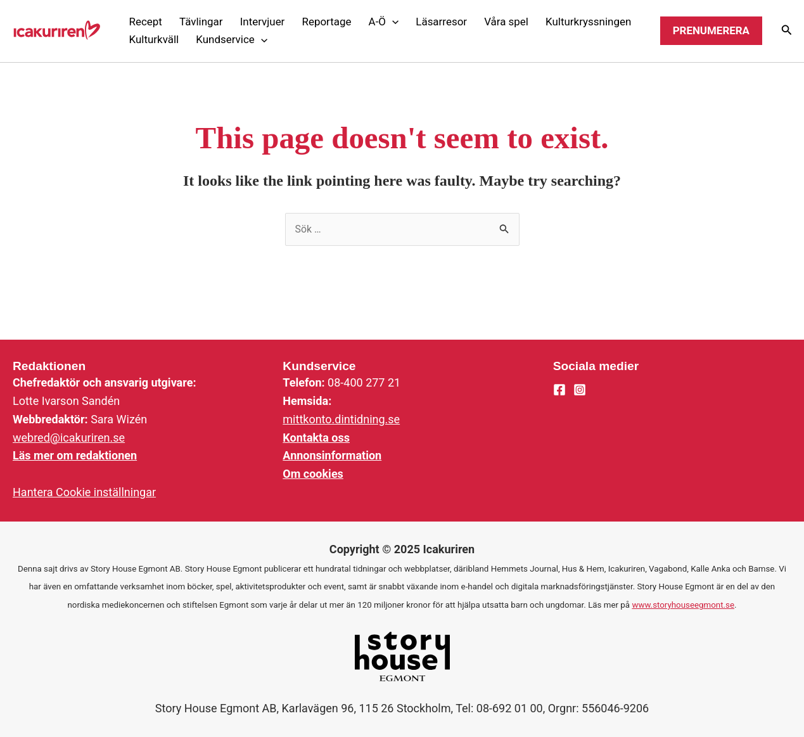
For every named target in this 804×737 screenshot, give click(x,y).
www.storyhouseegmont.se (683, 605)
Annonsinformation (332, 455)
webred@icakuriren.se (69, 437)
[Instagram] (579, 389)
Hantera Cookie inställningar (84, 492)
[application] (392, 21)
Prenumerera (711, 30)
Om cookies (313, 473)
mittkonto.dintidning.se (341, 419)
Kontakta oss (316, 437)
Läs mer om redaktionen (75, 455)
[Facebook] (559, 389)
